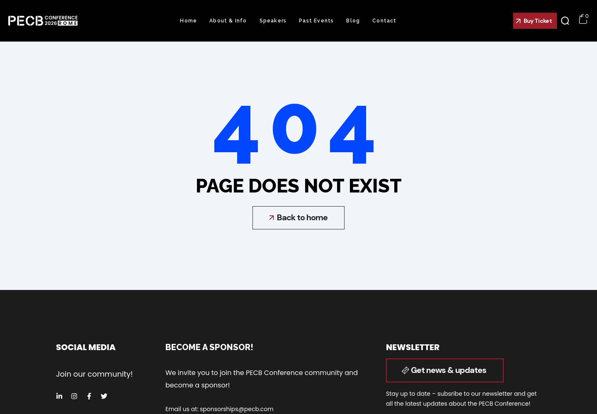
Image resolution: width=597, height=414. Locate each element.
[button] (535, 20)
